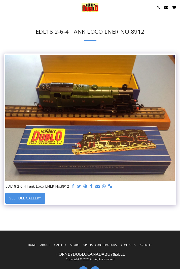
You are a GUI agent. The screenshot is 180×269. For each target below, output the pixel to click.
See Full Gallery (25, 198)
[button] (5, 7)
